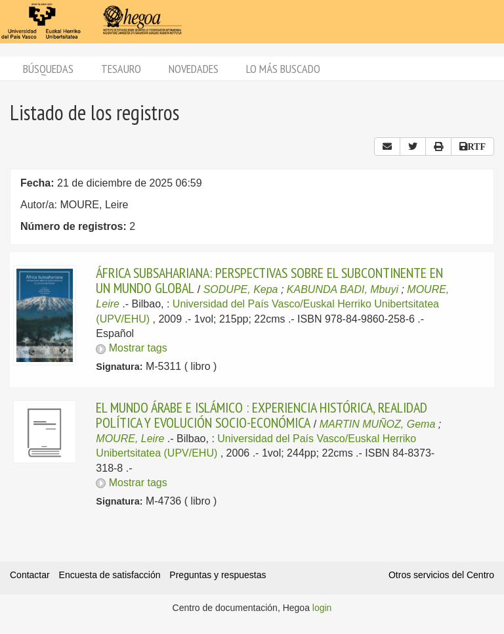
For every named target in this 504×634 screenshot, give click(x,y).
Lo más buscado (283, 68)
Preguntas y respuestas (217, 575)
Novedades (194, 68)
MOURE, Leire (130, 438)
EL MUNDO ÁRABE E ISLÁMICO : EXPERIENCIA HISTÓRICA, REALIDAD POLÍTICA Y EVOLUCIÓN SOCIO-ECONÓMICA (261, 414)
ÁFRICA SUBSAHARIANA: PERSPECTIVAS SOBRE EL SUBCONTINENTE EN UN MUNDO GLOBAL (269, 279)
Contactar (30, 575)
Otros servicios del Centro (441, 575)
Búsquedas (48, 68)
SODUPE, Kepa (240, 289)
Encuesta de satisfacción (110, 575)
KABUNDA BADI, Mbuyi (342, 289)
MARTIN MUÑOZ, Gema (378, 424)
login (322, 607)
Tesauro (121, 68)
